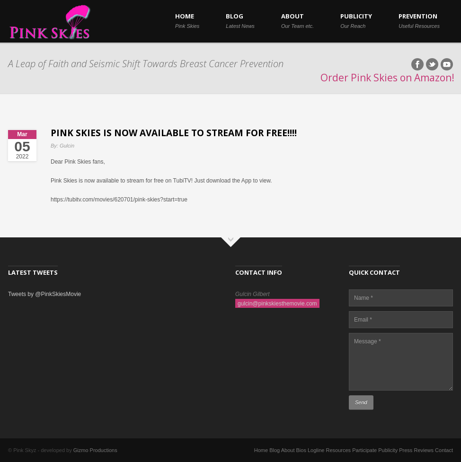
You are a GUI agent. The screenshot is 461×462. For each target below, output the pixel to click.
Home (261, 450)
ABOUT (297, 20)
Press (405, 450)
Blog (274, 450)
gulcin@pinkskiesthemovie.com (277, 303)
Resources (338, 450)
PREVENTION (419, 20)
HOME (187, 20)
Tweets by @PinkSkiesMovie (44, 294)
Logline (316, 450)
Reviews (424, 450)
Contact (444, 450)
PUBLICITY (356, 20)
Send (361, 402)
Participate (364, 450)
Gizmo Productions (95, 450)
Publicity (388, 450)
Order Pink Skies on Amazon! (387, 77)
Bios (301, 450)
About (288, 450)
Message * (401, 362)
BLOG (240, 20)
